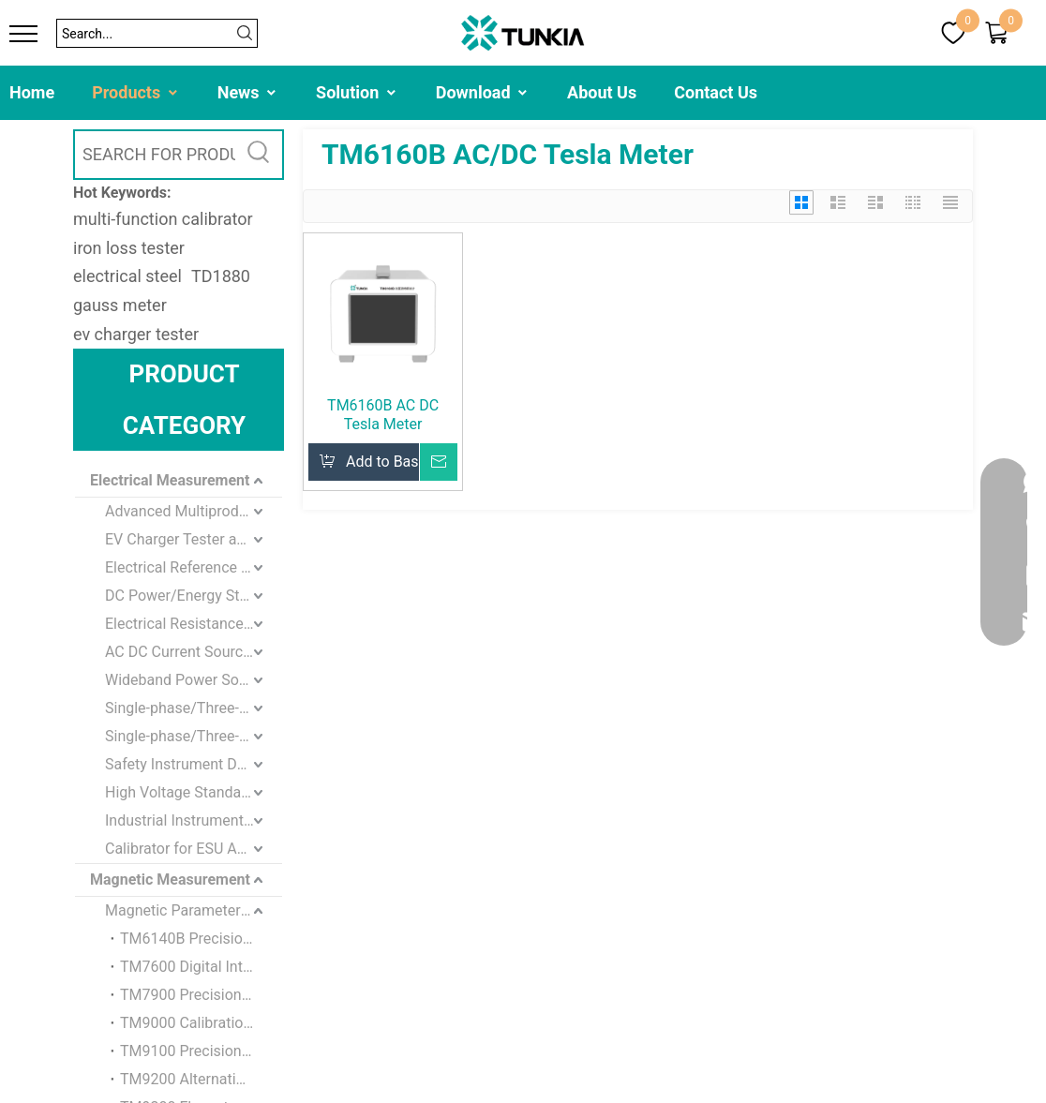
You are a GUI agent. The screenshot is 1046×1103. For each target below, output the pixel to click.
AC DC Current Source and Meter (193, 652)
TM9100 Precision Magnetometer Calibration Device (201, 1051)
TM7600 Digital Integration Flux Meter (201, 967)
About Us (601, 92)
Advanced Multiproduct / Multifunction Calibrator (193, 511)
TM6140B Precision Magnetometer (201, 938)
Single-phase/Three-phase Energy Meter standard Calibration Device (193, 736)
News (247, 92)
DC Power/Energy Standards (193, 595)
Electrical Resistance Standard (193, 624)
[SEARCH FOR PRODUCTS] (155, 154)
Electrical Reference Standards (193, 567)
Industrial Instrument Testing (193, 820)
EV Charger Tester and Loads (193, 539)
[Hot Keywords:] (258, 154)
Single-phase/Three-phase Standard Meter (193, 708)
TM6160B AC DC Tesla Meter (383, 414)
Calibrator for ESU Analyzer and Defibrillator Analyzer (193, 848)
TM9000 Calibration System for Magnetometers (201, 1023)
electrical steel (127, 276)
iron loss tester (129, 248)
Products (136, 92)
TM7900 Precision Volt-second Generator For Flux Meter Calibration (201, 995)
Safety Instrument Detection (193, 764)
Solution (357, 92)
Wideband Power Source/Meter (193, 680)
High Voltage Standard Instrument (193, 792)
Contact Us (715, 92)
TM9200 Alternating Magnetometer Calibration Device (201, 1079)
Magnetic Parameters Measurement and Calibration (193, 910)
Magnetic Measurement (170, 879)
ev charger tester (136, 334)
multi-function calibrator (163, 219)
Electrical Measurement (169, 480)
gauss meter (120, 305)
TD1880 (220, 276)
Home (31, 92)
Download (483, 92)
